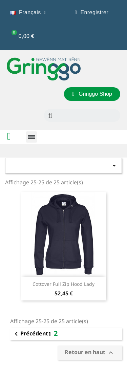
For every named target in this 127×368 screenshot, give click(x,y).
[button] (92, 94)
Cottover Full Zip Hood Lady (63, 284)
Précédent (30, 334)
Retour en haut (90, 352)
